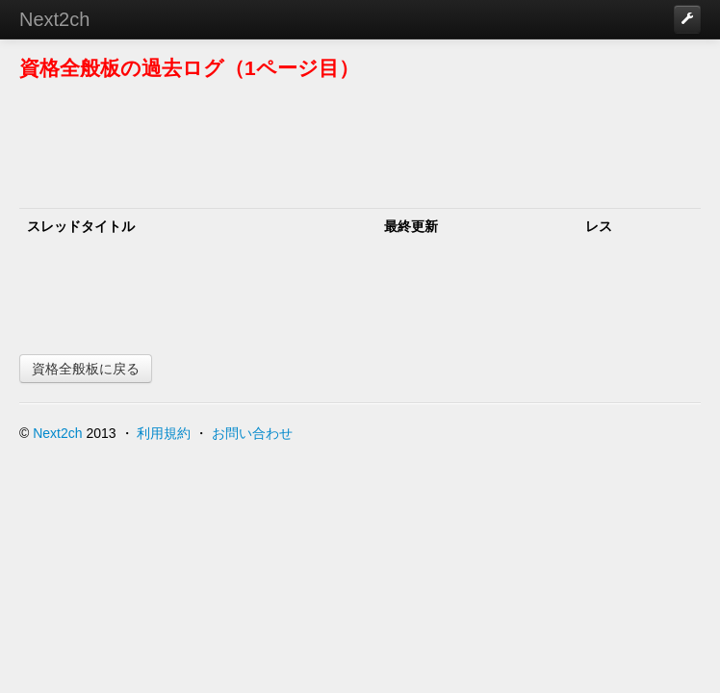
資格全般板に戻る (86, 368)
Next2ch (54, 19)
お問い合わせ (252, 433)
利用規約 (164, 433)
